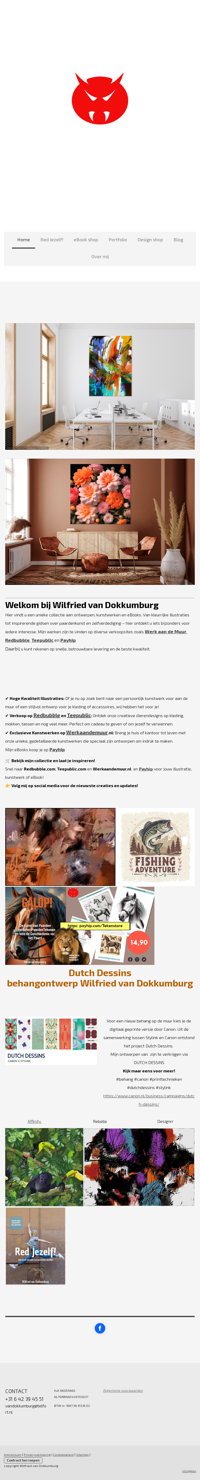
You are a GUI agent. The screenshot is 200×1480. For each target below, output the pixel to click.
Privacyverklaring (37, 1454)
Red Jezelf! (51, 239)
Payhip (68, 640)
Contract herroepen (23, 1460)
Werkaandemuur (87, 732)
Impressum (12, 1454)
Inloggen (189, 1471)
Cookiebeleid (63, 1454)
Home (23, 239)
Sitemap (82, 1454)
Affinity (35, 1121)
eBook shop (86, 239)
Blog (178, 239)
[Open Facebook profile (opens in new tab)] (100, 1328)
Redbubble (46, 715)
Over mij (100, 256)
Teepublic (79, 715)
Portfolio (118, 239)
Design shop (150, 239)
